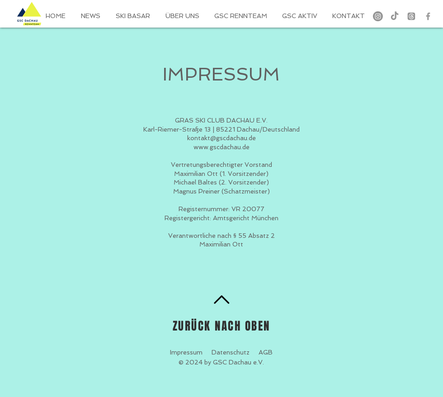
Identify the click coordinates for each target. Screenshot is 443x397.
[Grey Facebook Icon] (428, 16)
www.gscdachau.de (221, 147)
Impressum (186, 352)
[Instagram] (378, 16)
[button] (241, 16)
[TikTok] (395, 16)
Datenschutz (231, 352)
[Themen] (411, 16)
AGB (266, 352)
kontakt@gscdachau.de (221, 138)
